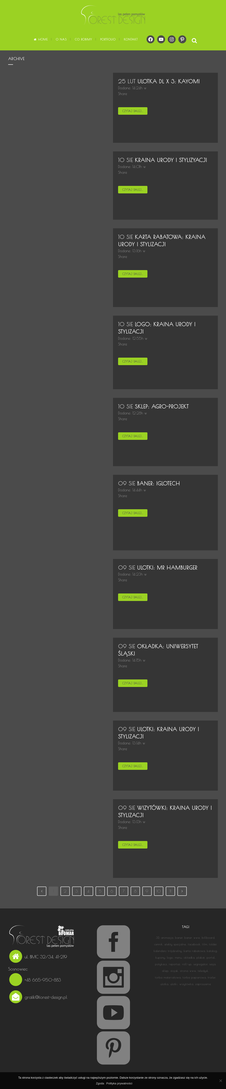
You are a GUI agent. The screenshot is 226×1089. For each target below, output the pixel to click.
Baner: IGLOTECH (158, 483)
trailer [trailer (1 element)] (211, 977)
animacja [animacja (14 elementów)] (167, 937)
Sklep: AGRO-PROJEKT (162, 406)
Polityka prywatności (119, 1083)
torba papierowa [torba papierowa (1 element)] (194, 977)
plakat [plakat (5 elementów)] (201, 957)
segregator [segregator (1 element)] (200, 964)
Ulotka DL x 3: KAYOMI (168, 81)
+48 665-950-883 (42, 979)
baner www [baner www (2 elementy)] (192, 937)
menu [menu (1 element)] (178, 957)
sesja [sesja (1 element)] (212, 964)
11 (170, 891)
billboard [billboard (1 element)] (208, 937)
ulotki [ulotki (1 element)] (173, 984)
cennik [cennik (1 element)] (158, 944)
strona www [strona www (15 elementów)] (188, 971)
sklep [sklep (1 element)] (165, 971)
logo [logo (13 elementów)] (170, 957)
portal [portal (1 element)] (211, 957)
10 (158, 891)
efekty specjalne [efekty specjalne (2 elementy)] (175, 944)
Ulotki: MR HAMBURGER (167, 568)
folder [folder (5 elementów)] (213, 944)
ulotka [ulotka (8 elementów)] (164, 984)
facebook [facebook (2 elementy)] (194, 944)
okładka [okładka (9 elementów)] (189, 957)
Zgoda (100, 1083)
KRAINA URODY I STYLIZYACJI (171, 160)
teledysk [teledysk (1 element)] (203, 971)
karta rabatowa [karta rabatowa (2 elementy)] (194, 951)
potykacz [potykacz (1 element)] (161, 964)
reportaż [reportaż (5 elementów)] (174, 964)
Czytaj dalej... (132, 111)
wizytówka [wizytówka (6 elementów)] (186, 984)
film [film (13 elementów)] (204, 944)
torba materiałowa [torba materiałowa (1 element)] (168, 977)
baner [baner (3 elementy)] (179, 937)
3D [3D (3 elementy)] (157, 937)
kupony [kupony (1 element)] (160, 957)
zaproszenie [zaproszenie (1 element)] (203, 984)
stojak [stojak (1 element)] (174, 971)
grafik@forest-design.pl (45, 997)
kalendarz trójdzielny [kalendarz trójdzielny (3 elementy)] (168, 951)
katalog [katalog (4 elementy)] (212, 951)
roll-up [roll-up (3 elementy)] (187, 964)
